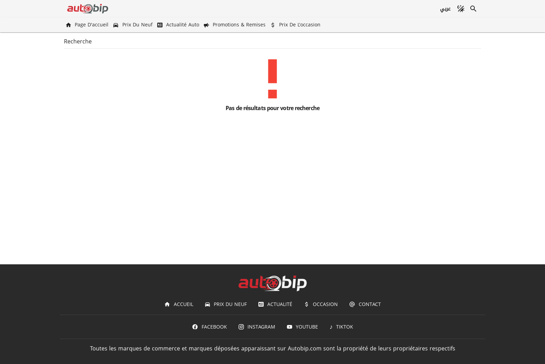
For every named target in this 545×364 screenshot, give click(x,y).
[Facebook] (209, 327)
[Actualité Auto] (178, 25)
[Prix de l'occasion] (295, 25)
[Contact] (364, 304)
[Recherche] (473, 8)
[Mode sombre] (461, 8)
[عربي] (445, 8)
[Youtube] (302, 327)
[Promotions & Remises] (235, 25)
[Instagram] (257, 327)
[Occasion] (320, 304)
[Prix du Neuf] (133, 25)
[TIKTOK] (341, 327)
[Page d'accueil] (87, 25)
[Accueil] (178, 304)
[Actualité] (275, 304)
